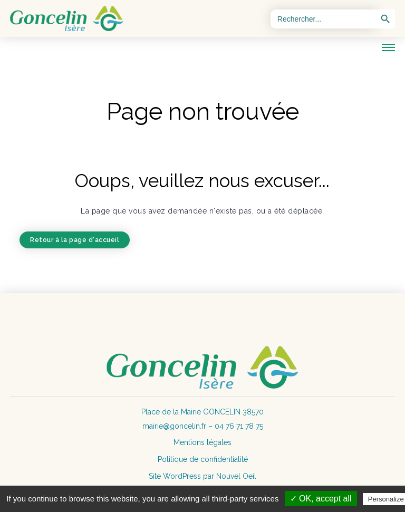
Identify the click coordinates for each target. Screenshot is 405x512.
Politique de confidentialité (203, 459)
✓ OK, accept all (321, 498)
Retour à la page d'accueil (74, 240)
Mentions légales (202, 442)
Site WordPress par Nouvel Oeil (202, 476)
